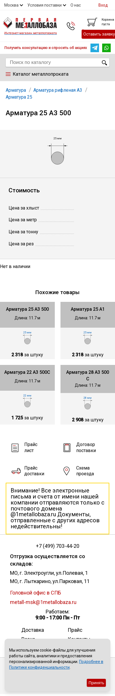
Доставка (32, 630)
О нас (75, 5)
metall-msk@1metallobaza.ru (43, 602)
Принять (96, 683)
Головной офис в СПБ (35, 593)
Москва (11, 5)
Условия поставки (44, 5)
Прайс (75, 630)
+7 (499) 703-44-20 (57, 546)
